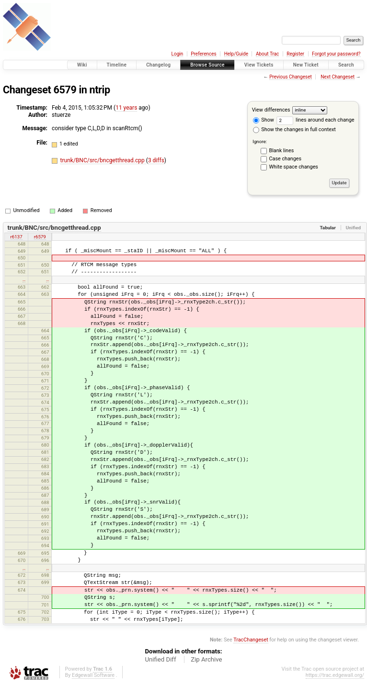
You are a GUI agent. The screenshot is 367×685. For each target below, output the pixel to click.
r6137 (17, 236)
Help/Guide (236, 53)
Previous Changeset (290, 76)
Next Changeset (338, 76)
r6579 (40, 236)
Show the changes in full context (294, 129)
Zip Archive (206, 659)
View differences (271, 110)
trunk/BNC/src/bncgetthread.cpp (103, 160)
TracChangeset (250, 640)
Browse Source (207, 64)
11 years (126, 107)
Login (178, 53)
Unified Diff (160, 659)
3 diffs (156, 160)
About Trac (267, 53)
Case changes (285, 159)
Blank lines (281, 150)
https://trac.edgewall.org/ (335, 675)
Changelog (158, 64)
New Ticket (306, 64)
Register (295, 53)
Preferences (203, 53)
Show (263, 120)
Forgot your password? (336, 53)
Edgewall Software (93, 675)
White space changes (293, 167)
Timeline (117, 64)
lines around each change (315, 120)
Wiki (82, 64)
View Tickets (259, 64)
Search (346, 64)
